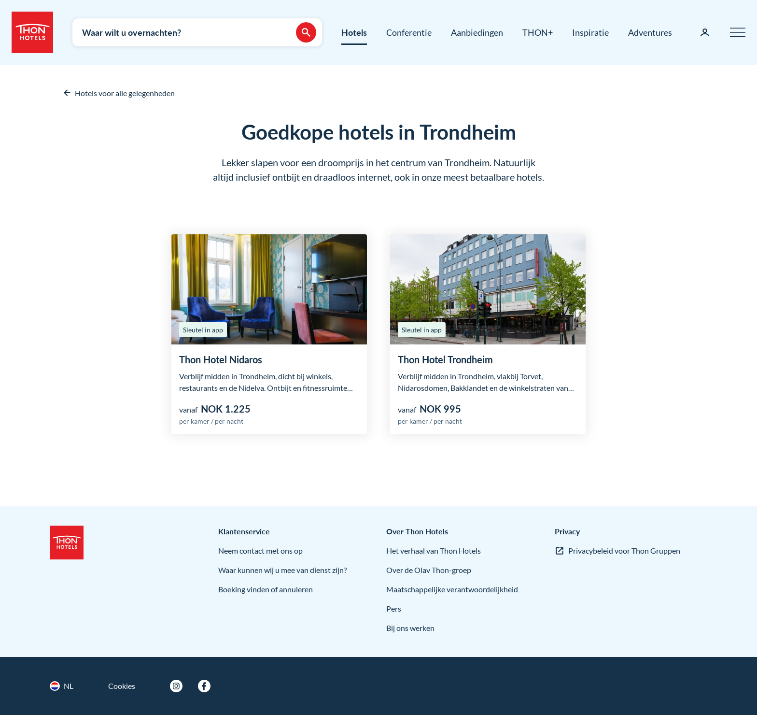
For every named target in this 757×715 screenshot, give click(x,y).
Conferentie (409, 32)
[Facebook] (204, 686)
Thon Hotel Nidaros (220, 359)
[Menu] (737, 32)
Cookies (121, 685)
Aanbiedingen (477, 32)
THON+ (537, 32)
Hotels (354, 32)
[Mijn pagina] (705, 32)
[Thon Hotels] (32, 32)
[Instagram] (176, 686)
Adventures (650, 32)
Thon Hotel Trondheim (445, 359)
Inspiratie (590, 32)
